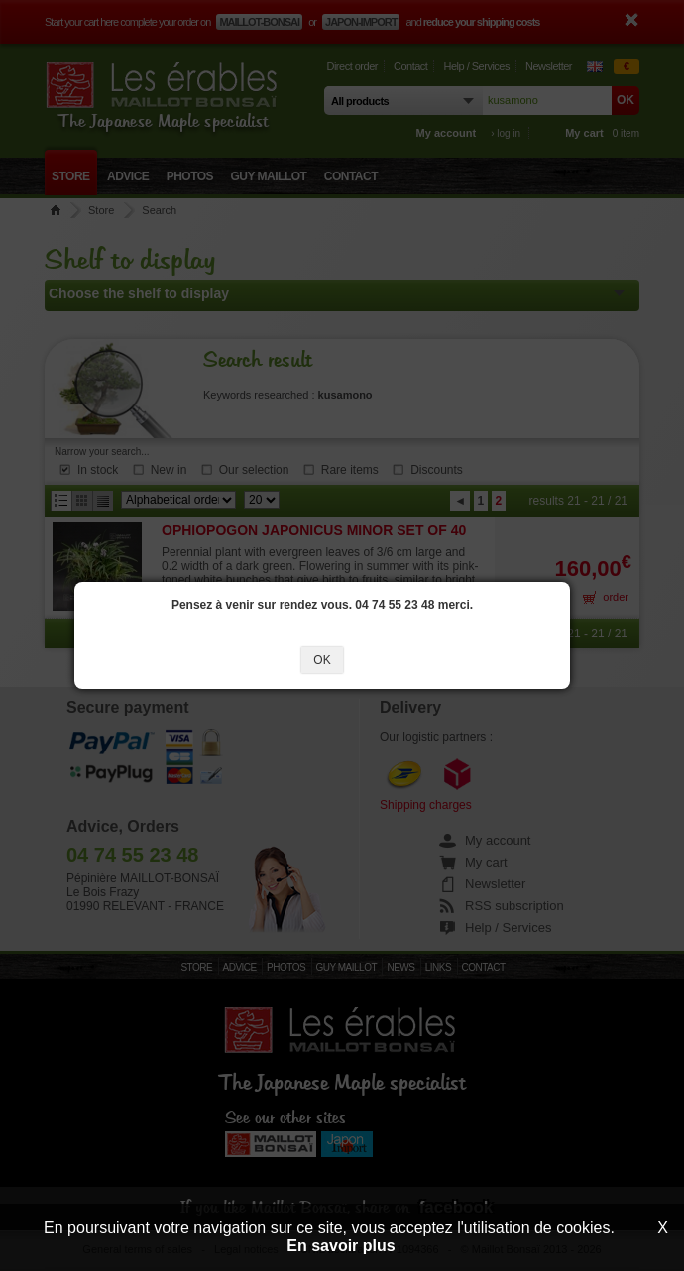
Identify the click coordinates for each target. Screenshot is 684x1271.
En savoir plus (340, 1245)
